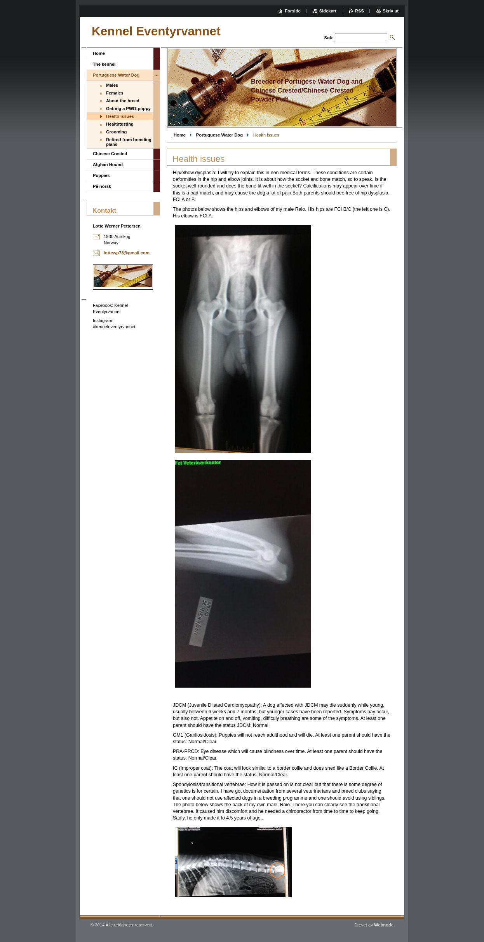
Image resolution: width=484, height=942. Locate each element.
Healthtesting (120, 124)
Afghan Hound (108, 164)
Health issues (120, 116)
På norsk (102, 186)
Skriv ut (391, 11)
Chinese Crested (110, 153)
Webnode (383, 925)
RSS (359, 11)
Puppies (101, 175)
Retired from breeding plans (128, 142)
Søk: (329, 37)
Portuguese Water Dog (219, 135)
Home (180, 135)
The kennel (104, 64)
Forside (292, 11)
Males (112, 85)
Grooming (116, 132)
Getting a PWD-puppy (128, 108)
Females (115, 93)
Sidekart (327, 11)
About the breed (122, 100)
